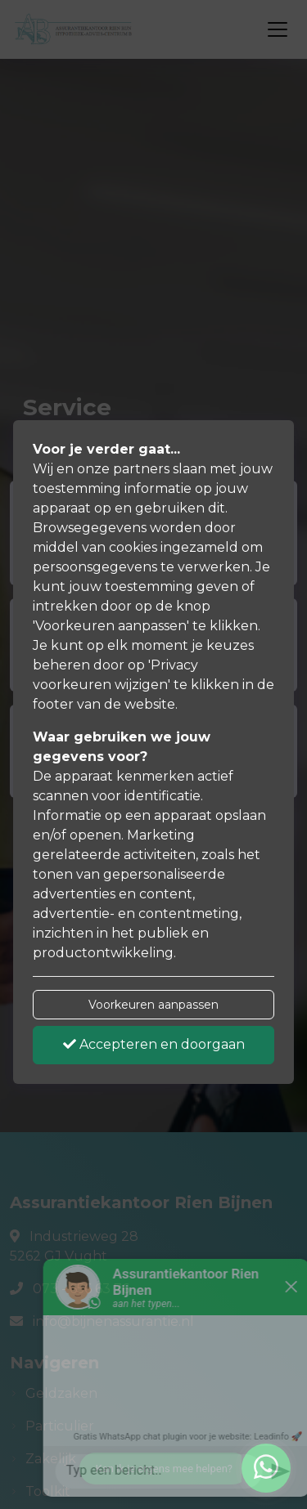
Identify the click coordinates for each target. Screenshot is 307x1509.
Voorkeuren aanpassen (153, 1004)
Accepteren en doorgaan (154, 1044)
